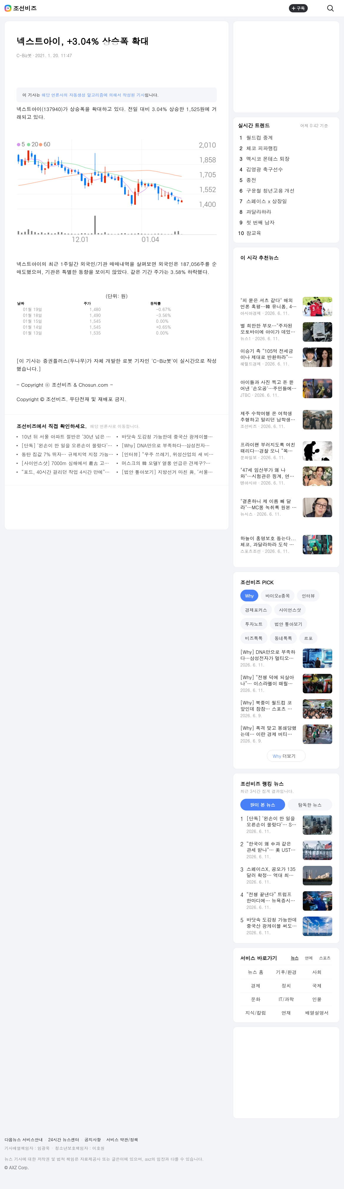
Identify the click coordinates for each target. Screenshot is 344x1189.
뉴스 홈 (255, 972)
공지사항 (93, 1139)
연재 (286, 1012)
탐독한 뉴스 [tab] (310, 805)
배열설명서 (317, 1012)
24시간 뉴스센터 (63, 1139)
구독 (298, 8)
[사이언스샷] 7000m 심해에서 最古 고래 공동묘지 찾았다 (68, 463)
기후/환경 (286, 972)
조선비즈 (25, 8)
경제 (255, 985)
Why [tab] (249, 596)
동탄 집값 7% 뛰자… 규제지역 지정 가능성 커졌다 (68, 454)
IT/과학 (286, 999)
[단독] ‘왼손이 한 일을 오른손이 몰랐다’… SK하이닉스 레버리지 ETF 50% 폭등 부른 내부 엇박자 (68, 445)
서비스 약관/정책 (122, 1139)
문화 (255, 999)
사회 (317, 972)
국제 (317, 985)
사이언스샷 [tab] (290, 610)
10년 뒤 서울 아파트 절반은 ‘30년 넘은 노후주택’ (68, 436)
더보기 (286, 756)
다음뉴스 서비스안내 (23, 1139)
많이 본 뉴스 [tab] (262, 805)
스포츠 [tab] (324, 958)
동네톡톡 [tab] (283, 638)
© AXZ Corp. (16, 1167)
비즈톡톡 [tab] (254, 638)
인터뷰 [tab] (308, 596)
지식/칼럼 (255, 1012)
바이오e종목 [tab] (277, 596)
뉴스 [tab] (294, 958)
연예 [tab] (308, 958)
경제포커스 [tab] (256, 610)
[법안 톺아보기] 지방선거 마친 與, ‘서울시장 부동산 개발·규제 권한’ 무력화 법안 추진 (168, 472)
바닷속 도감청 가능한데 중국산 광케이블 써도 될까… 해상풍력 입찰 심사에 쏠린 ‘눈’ (168, 436)
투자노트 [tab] (254, 624)
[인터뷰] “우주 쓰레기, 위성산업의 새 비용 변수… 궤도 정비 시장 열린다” (168, 454)
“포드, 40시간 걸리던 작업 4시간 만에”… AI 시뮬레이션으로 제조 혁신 (68, 472)
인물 (317, 999)
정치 (286, 985)
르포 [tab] (308, 638)
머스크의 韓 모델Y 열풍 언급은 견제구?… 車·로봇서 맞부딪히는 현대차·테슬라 (168, 463)
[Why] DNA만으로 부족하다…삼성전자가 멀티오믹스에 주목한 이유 (168, 445)
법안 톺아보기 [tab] (288, 624)
